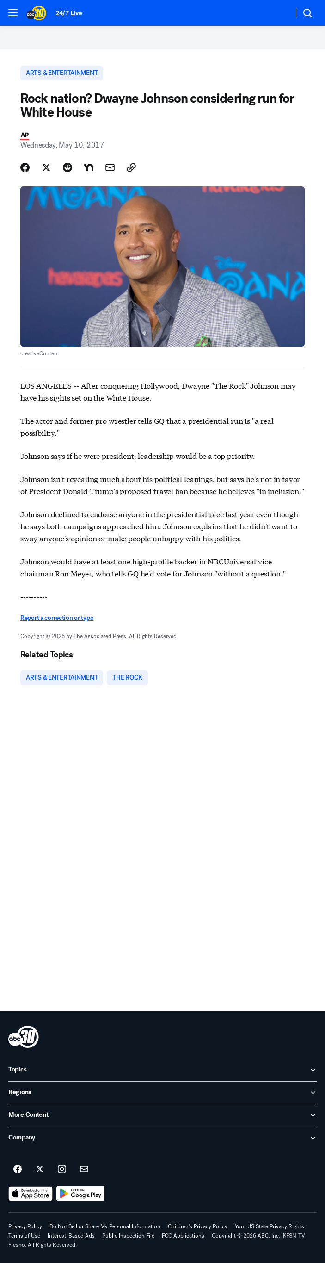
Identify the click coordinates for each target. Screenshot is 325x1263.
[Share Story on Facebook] (25, 167)
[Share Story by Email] (110, 167)
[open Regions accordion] (162, 1092)
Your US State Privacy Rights (269, 1226)
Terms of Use (24, 1235)
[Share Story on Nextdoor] (89, 167)
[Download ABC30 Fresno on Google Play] (80, 1193)
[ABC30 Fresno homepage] (36, 13)
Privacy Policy (25, 1226)
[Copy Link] (131, 167)
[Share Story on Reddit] (67, 167)
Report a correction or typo (56, 617)
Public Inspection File (128, 1235)
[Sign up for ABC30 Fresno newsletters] (84, 1169)
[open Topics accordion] (162, 1070)
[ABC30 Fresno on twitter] (40, 1169)
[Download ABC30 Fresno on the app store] (30, 1193)
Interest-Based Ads (71, 1235)
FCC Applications (183, 1235)
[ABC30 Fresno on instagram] (62, 1169)
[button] (13, 12)
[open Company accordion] (162, 1138)
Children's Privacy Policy (197, 1226)
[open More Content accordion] (162, 1115)
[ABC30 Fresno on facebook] (17, 1169)
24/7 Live (68, 13)
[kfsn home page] (23, 1037)
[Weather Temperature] (279, 13)
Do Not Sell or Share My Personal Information (104, 1226)
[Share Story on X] (46, 167)
